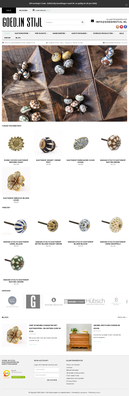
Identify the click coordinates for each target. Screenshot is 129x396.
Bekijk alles (122, 317)
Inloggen (23, 10)
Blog (18, 38)
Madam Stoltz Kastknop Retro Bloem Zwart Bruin (48, 243)
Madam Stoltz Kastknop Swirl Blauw (16, 243)
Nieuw (7, 38)
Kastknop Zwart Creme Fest (48, 161)
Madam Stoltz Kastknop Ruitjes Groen (16, 281)
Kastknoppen (22, 33)
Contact (69, 367)
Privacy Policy (71, 381)
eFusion (97, 392)
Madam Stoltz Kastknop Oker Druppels (113, 243)
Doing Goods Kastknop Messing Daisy (16, 161)
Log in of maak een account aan (45, 365)
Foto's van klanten (73, 365)
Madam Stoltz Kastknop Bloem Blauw (80, 243)
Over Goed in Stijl (72, 375)
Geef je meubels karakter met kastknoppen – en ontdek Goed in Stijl (45, 328)
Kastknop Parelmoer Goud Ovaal (81, 161)
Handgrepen (60, 33)
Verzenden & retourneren (75, 373)
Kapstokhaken (80, 33)
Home (7, 33)
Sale (8, 10)
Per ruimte (41, 33)
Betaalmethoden (72, 370)
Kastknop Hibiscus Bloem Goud (16, 199)
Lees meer (33, 344)
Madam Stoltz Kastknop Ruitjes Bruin (113, 161)
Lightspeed (83, 392)
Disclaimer (70, 384)
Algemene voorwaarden (75, 378)
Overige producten (103, 33)
